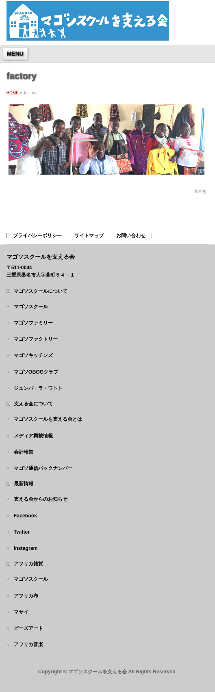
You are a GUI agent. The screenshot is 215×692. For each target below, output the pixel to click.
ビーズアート (28, 628)
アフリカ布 (26, 596)
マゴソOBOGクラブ (36, 372)
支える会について (33, 404)
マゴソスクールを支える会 (97, 672)
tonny (200, 191)
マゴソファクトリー (36, 339)
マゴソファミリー (33, 323)
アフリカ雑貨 (28, 564)
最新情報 (23, 484)
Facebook (25, 516)
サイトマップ (89, 235)
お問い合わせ (131, 235)
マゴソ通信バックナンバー (43, 468)
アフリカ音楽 (28, 644)
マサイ (21, 612)
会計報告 (23, 452)
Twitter (22, 532)
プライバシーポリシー (37, 235)
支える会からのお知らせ (40, 499)
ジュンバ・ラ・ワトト (38, 388)
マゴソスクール (31, 306)
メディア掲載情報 (33, 436)
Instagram (26, 548)
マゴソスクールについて (40, 291)
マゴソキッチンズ (33, 355)
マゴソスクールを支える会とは (48, 419)
